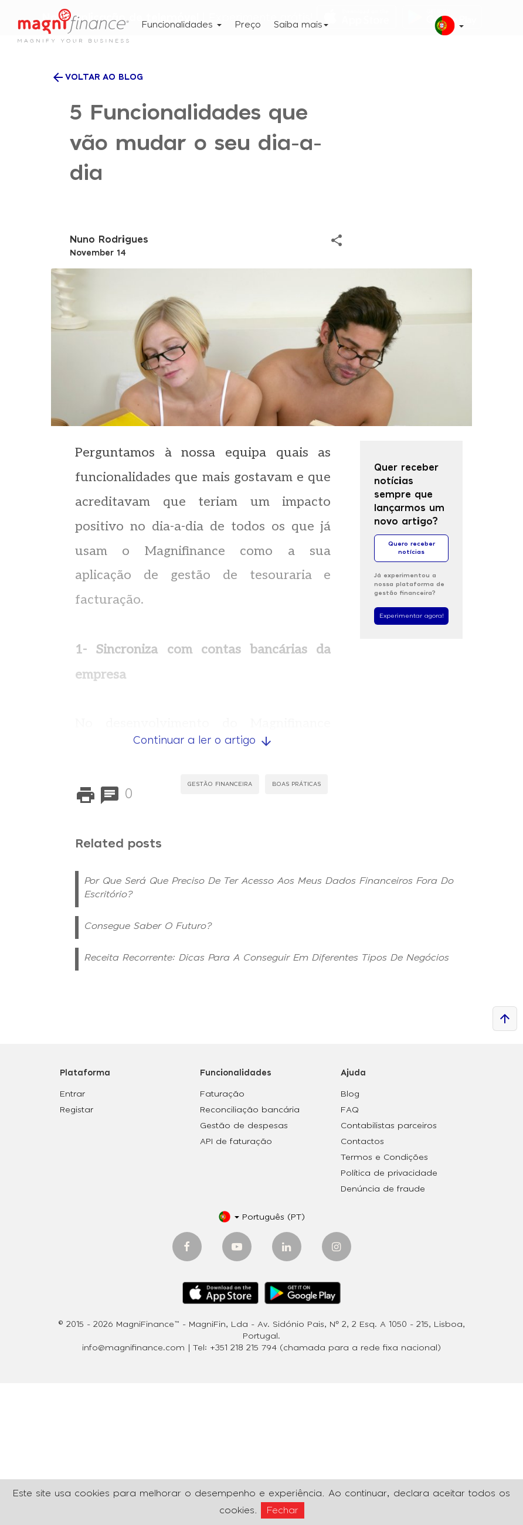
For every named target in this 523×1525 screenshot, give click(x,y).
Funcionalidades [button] (181, 25)
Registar (76, 1252)
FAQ (350, 1252)
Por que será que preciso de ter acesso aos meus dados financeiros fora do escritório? (269, 1029)
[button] (444, 30)
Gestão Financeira (220, 926)
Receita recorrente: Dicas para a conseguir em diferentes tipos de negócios (266, 1099)
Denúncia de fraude (383, 1331)
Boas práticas (296, 926)
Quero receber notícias (411, 690)
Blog (350, 1236)
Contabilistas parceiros (389, 1268)
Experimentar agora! (411, 758)
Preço (248, 25)
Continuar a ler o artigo (203, 883)
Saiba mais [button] (301, 25)
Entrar (72, 1236)
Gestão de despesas (244, 1268)
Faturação (222, 1236)
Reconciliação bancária (250, 1252)
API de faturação (236, 1283)
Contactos (362, 1283)
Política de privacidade (389, 1315)
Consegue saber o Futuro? (148, 1068)
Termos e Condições (384, 1299)
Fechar (282, 1510)
